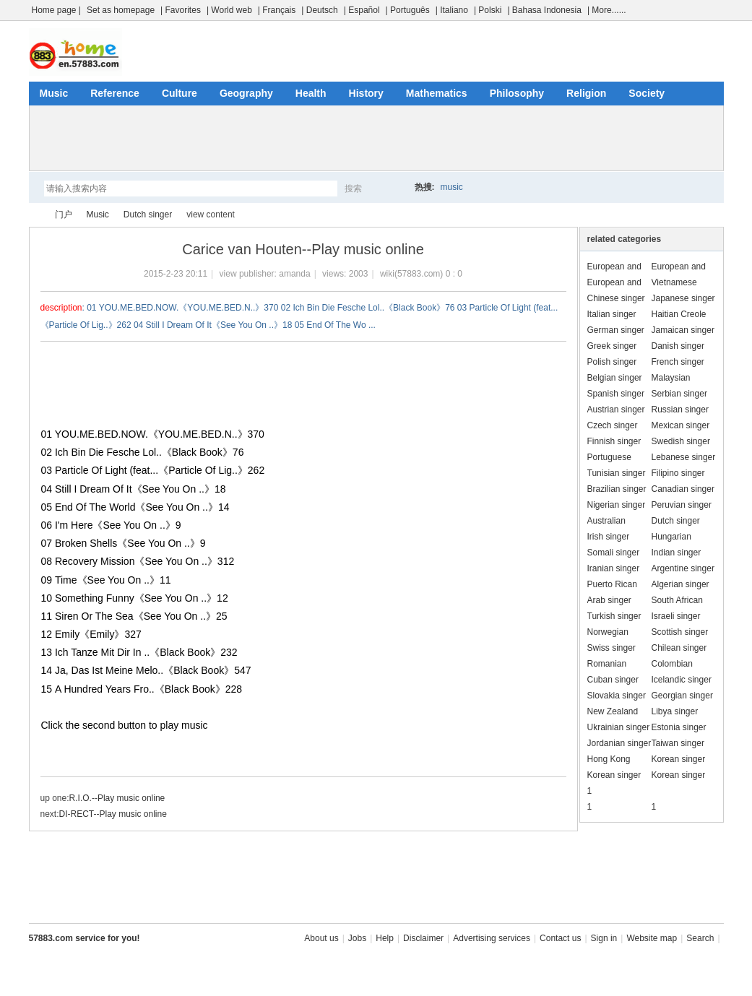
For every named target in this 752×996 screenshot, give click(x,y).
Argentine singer (683, 568)
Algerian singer (680, 584)
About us (321, 938)
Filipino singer (678, 473)
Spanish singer (615, 394)
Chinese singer (616, 298)
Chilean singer (679, 648)
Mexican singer (681, 425)
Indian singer (676, 552)
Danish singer (678, 346)
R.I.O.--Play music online (117, 798)
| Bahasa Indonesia (544, 10)
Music (54, 93)
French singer (678, 362)
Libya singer (675, 711)
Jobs (357, 938)
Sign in (604, 938)
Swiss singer (611, 648)
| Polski (487, 10)
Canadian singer (683, 489)
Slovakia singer (616, 695)
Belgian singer (614, 378)
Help (385, 938)
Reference (114, 93)
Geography (246, 93)
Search (700, 938)
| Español (362, 10)
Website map (651, 938)
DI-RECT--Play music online (113, 814)
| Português (408, 10)
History (366, 93)
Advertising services (491, 938)
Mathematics (436, 93)
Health (311, 93)
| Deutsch (319, 10)
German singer (615, 330)
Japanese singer (683, 298)
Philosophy (517, 93)
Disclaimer (423, 938)
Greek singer (612, 346)
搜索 (353, 188)
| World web (229, 10)
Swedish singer (681, 441)
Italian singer (611, 314)
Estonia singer (679, 727)
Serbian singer (679, 394)
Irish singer (608, 537)
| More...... (606, 10)
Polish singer (612, 362)
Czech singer (612, 425)
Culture (179, 93)
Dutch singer (148, 214)
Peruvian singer (682, 505)
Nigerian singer (616, 505)
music (452, 187)
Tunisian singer (616, 473)
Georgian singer (682, 695)
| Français (276, 10)
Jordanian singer (619, 743)
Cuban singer (613, 680)
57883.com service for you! (84, 938)
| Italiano (452, 10)
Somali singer (613, 552)
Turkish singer (614, 616)
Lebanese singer (684, 457)
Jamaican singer (683, 330)
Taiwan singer (678, 743)
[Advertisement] (376, 137)
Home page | (57, 10)
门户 (63, 214)
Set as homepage (121, 10)
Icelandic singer (682, 680)
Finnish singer (614, 441)
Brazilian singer (617, 489)
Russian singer (680, 409)
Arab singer (609, 600)
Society (646, 93)
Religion (586, 93)
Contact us (560, 938)
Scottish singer (680, 632)
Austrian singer (616, 409)
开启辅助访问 (720, 10)
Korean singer (679, 759)
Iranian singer (613, 568)
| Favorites (180, 10)
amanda (294, 274)
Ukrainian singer (618, 727)
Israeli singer (676, 616)
